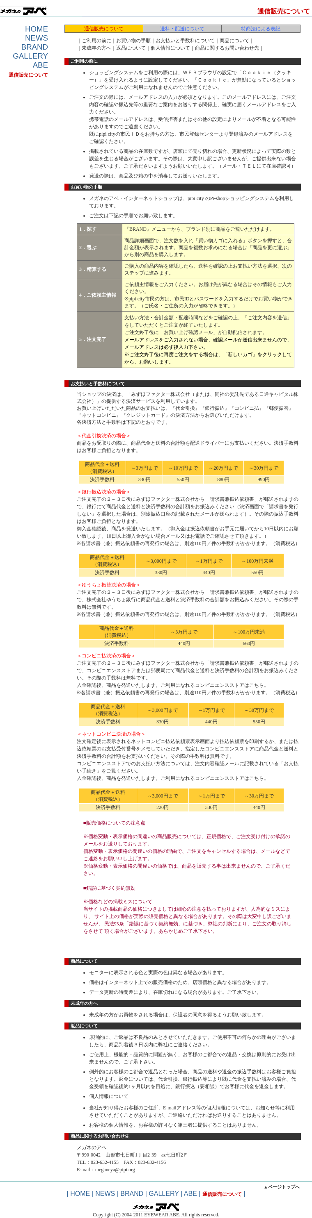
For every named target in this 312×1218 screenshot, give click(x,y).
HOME (36, 29)
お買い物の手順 (133, 40)
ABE (40, 65)
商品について (234, 40)
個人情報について (170, 48)
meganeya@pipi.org (115, 1170)
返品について (131, 48)
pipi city (196, 198)
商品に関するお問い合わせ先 (227, 48)
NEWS (36, 38)
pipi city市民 (141, 299)
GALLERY (30, 56)
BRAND (34, 47)
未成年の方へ (96, 48)
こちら (256, 685)
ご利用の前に (96, 40)
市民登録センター (199, 134)
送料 (203, 266)
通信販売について (28, 75)
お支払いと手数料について (185, 40)
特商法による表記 (260, 29)
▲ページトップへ (282, 1186)
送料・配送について (182, 29)
